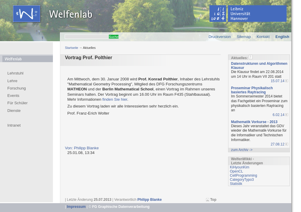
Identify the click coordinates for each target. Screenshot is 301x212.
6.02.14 (279, 115)
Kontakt (263, 36)
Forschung (16, 88)
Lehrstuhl (15, 73)
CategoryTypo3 (242, 180)
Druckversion (219, 36)
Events (13, 95)
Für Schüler (17, 103)
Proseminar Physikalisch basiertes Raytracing (252, 90)
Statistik (236, 184)
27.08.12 (278, 144)
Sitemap (244, 36)
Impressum (76, 207)
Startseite (71, 47)
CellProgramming (243, 175)
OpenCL (236, 171)
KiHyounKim (239, 167)
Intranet (14, 125)
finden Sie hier (114, 99)
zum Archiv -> (241, 150)
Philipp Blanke (149, 200)
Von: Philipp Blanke (82, 148)
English (282, 36)
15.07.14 (278, 81)
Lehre (12, 81)
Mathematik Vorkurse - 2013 (254, 122)
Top (213, 200)
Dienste (14, 110)
